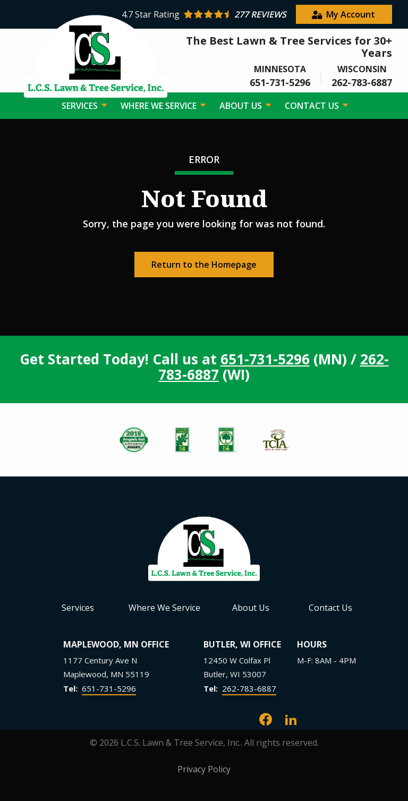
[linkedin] (291, 718)
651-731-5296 (265, 359)
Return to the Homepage (204, 264)
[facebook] (265, 718)
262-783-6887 (249, 688)
